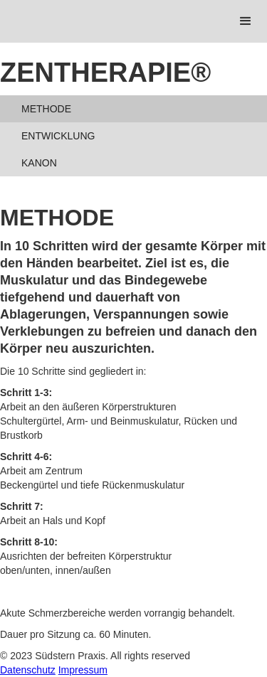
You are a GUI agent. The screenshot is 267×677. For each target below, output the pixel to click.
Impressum (83, 670)
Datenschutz (28, 670)
